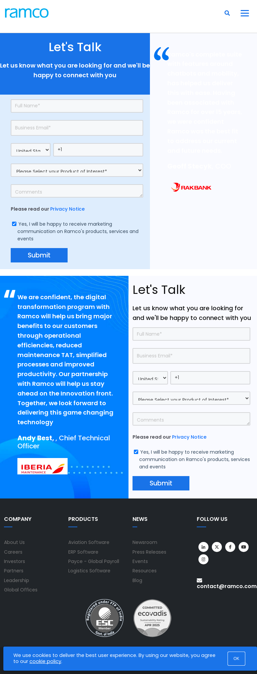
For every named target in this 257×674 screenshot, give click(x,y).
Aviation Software (88, 542)
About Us (14, 542)
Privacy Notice (67, 209)
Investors (14, 561)
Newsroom (145, 542)
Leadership (16, 580)
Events (140, 561)
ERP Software (83, 552)
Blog (137, 580)
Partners (13, 570)
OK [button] (236, 658)
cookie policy (45, 661)
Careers (13, 552)
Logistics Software (89, 570)
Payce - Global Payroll (93, 561)
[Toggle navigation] (245, 13)
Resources (145, 570)
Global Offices (20, 589)
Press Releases (149, 552)
